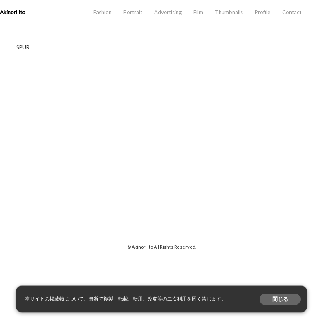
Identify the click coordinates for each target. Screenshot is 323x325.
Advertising (168, 12)
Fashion (102, 12)
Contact (291, 12)
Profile (262, 12)
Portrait (132, 12)
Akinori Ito (12, 12)
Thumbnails (229, 12)
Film (198, 12)
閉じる (280, 299)
